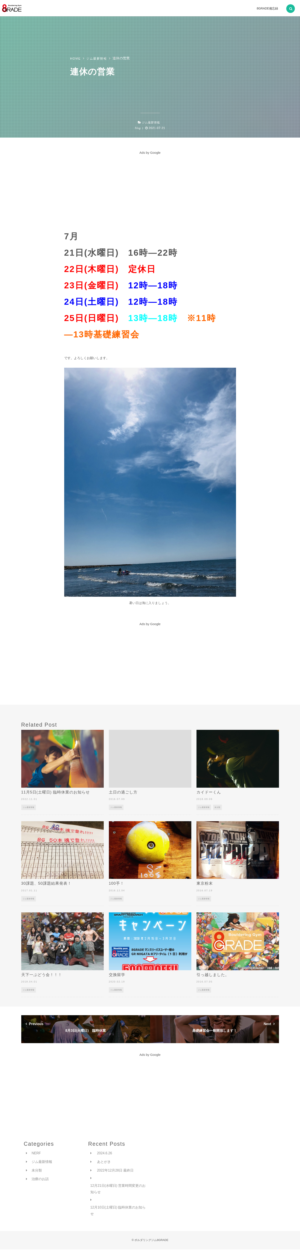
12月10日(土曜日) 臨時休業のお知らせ (118, 1211)
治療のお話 (40, 1179)
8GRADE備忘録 (267, 8)
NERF (36, 1153)
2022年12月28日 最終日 (115, 1170)
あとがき (104, 1162)
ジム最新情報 (151, 122)
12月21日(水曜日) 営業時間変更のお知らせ (118, 1189)
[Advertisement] (150, 186)
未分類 (217, 807)
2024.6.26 (104, 1153)
